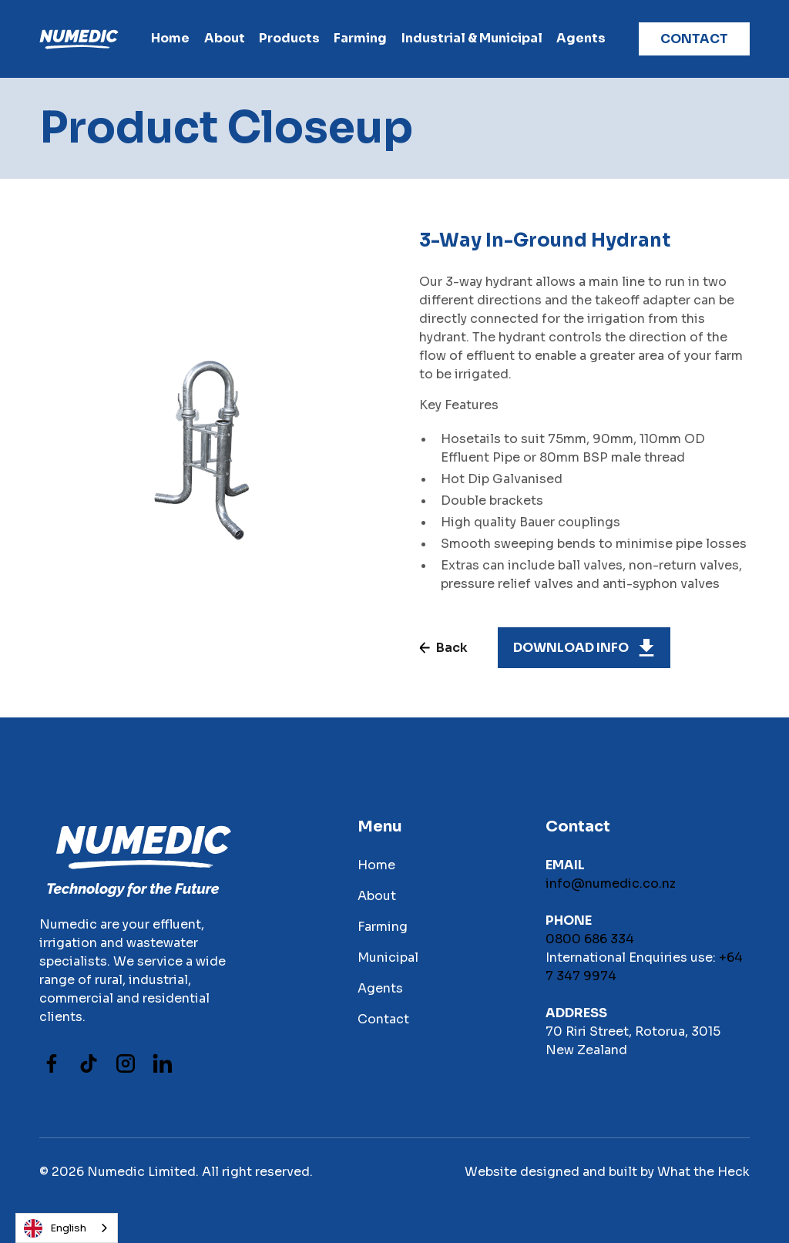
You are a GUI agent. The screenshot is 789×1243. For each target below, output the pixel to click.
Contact (383, 1019)
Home (170, 38)
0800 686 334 (590, 939)
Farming (383, 927)
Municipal (388, 957)
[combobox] (66, 1228)
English (55, 1228)
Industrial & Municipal (471, 38)
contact (694, 39)
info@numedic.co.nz (611, 883)
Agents (581, 38)
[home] (78, 39)
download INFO (571, 648)
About (224, 38)
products (289, 38)
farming (360, 38)
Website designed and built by (559, 1172)
